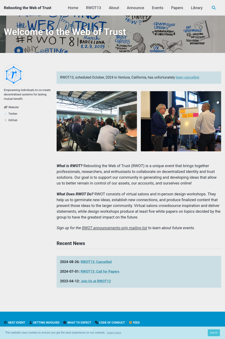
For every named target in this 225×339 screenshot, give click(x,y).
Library (197, 8)
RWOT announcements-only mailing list (114, 228)
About (114, 8)
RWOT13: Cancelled (96, 262)
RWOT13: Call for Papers (100, 272)
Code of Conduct (110, 322)
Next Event (14, 322)
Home (73, 8)
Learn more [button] (114, 332)
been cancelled (187, 77)
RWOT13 (93, 8)
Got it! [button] (213, 332)
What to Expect (77, 322)
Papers (177, 8)
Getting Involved (44, 322)
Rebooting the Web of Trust (27, 8)
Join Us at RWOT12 (96, 281)
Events (157, 8)
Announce (135, 8)
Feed (134, 322)
